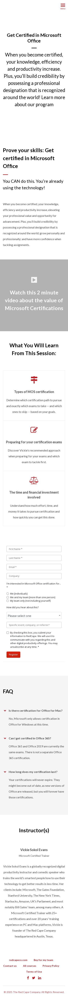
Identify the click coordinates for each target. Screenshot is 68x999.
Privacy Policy (51, 965)
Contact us (10, 965)
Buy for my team (43, 959)
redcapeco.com (18, 959)
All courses (29, 965)
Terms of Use (34, 971)
